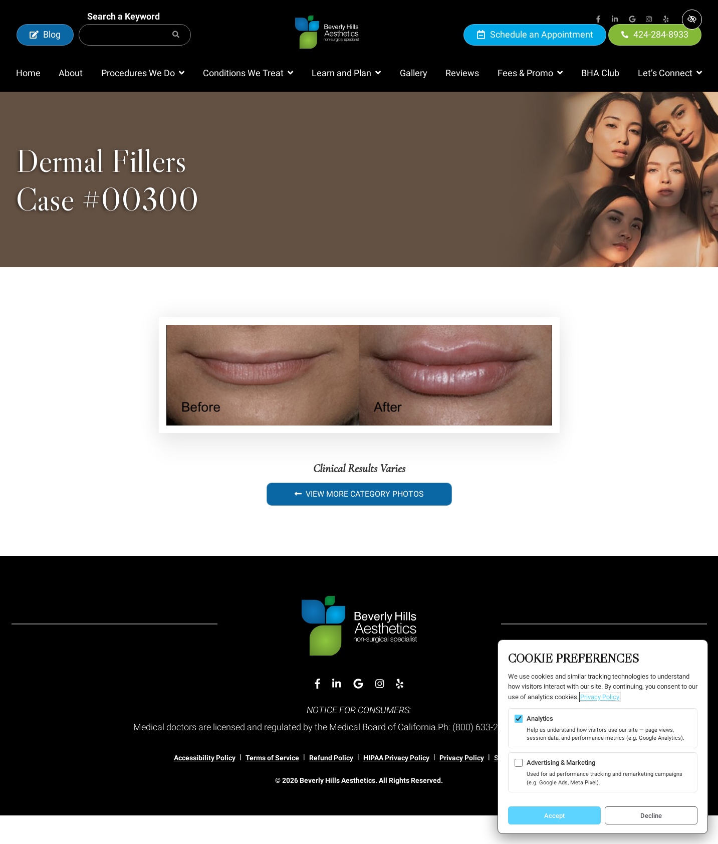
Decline (651, 815)
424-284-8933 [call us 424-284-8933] (655, 49)
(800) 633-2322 (482, 756)
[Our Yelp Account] (666, 20)
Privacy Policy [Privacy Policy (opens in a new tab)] (599, 697)
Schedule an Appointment (535, 49)
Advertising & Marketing (561, 762)
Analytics (540, 718)
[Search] (175, 49)
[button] (142, 102)
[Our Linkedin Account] (615, 20)
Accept (554, 815)
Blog (45, 49)
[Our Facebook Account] (598, 20)
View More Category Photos (359, 522)
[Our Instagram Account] (649, 20)
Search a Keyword (123, 31)
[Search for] (134, 49)
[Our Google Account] (632, 20)
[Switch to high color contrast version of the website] (692, 20)
